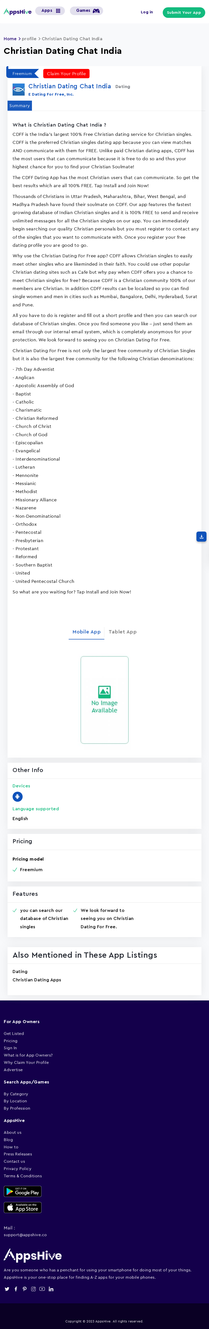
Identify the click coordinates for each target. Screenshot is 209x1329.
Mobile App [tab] (86, 631)
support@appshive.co (25, 1234)
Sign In (10, 1047)
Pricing (11, 1040)
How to (11, 1146)
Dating (20, 971)
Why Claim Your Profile (26, 1062)
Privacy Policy (17, 1168)
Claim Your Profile (66, 73)
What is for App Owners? (28, 1055)
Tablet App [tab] (123, 631)
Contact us (14, 1161)
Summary (19, 105)
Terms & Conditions (23, 1175)
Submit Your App (184, 13)
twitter (7, 1289)
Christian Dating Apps (37, 979)
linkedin (51, 1289)
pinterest (24, 1289)
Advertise (13, 1069)
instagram (33, 1289)
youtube (42, 1289)
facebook (16, 1289)
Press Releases (18, 1153)
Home (10, 38)
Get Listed (14, 1033)
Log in (148, 12)
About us (12, 1132)
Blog (8, 1139)
